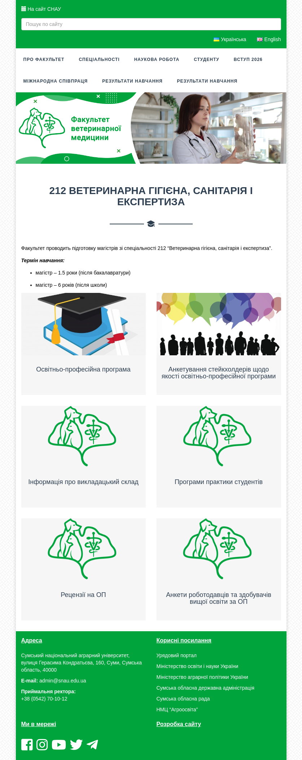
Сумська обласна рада (183, 699)
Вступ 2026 (248, 59)
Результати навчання (132, 81)
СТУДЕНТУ (206, 59)
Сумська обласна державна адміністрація (205, 688)
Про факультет (44, 59)
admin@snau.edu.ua (62, 681)
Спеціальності (99, 59)
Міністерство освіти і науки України (197, 666)
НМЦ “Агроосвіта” (177, 710)
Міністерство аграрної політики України (202, 677)
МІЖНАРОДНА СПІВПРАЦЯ (55, 81)
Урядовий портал (177, 656)
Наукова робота (156, 59)
